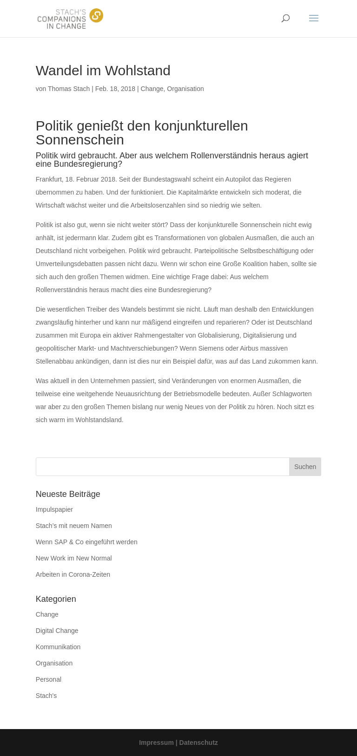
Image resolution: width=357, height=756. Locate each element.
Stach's (46, 695)
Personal (48, 679)
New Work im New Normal (74, 558)
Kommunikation (58, 647)
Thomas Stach (69, 88)
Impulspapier (54, 509)
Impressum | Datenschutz (178, 742)
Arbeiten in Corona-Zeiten (73, 574)
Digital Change (57, 630)
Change (152, 88)
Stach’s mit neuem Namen (74, 525)
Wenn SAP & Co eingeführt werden (87, 542)
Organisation (185, 88)
